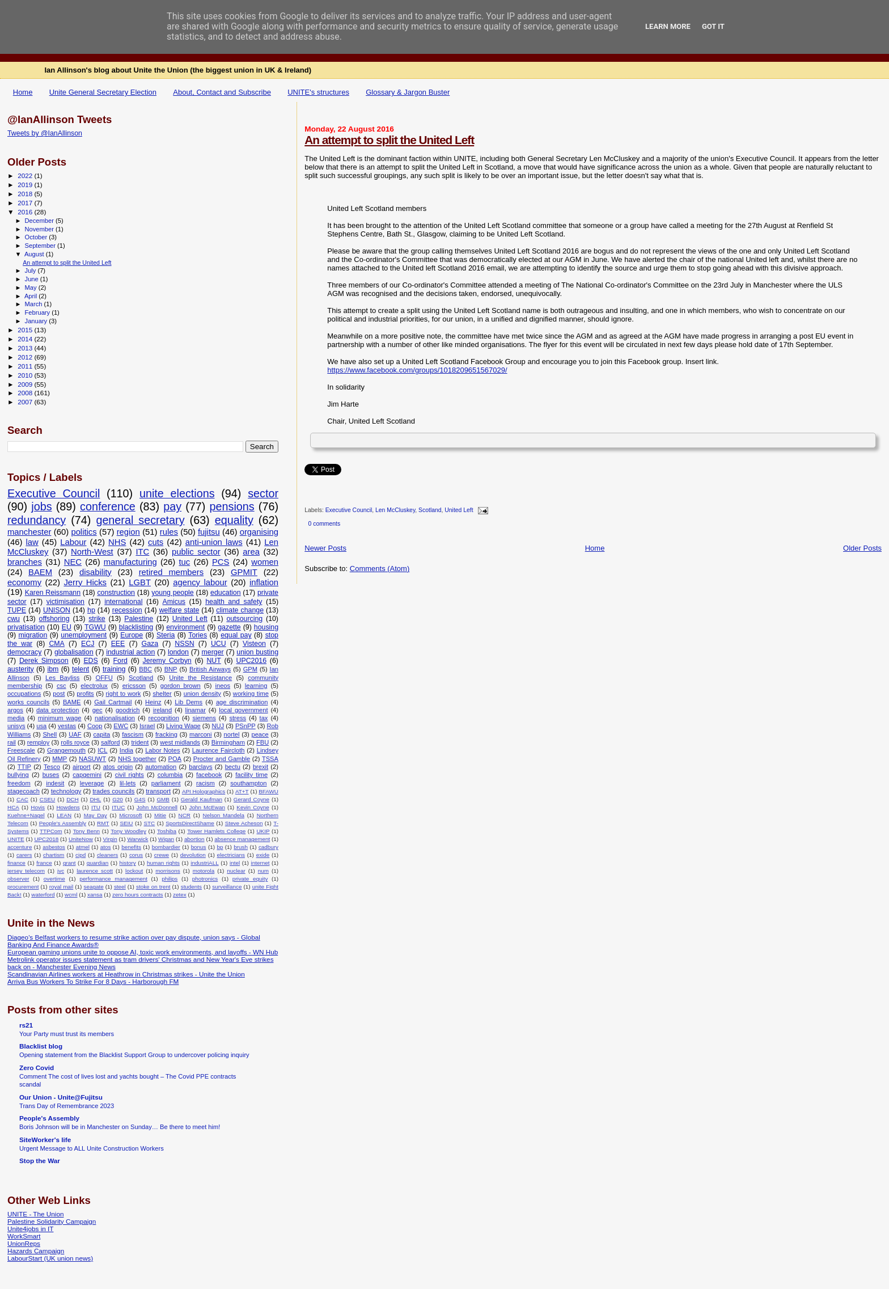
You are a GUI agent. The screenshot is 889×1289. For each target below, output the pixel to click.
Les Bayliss (62, 677)
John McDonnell (157, 807)
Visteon (254, 644)
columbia (170, 774)
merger (213, 652)
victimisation (65, 602)
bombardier (166, 847)
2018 (26, 193)
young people (172, 593)
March (34, 304)
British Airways (210, 669)
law (32, 542)
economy (24, 582)
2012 (26, 357)
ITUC (118, 807)
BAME (72, 702)
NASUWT (92, 758)
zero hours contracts (137, 894)
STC (149, 823)
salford (110, 742)
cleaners (107, 855)
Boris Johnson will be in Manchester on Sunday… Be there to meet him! (119, 1126)
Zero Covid (36, 1067)
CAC (22, 799)
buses (51, 774)
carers (24, 855)
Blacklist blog (40, 1046)
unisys (16, 725)
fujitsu (209, 531)
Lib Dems (188, 702)
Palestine (138, 619)
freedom (19, 783)
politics (83, 531)
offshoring (54, 619)
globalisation (74, 652)
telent (80, 669)
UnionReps (23, 1243)
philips (169, 879)
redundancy (36, 520)
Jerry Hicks (85, 582)
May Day (95, 815)
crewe (161, 855)
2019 (26, 184)
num (263, 871)
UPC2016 (251, 661)
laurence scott (95, 871)
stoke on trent (153, 887)
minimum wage (60, 718)
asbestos (54, 847)
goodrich (128, 710)
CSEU (47, 799)
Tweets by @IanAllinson (44, 133)
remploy (38, 742)
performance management (113, 879)
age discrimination (242, 702)
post (59, 693)
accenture (19, 847)
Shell (50, 734)
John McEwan (207, 807)
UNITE (15, 839)
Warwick (137, 839)
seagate (93, 887)
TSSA (270, 758)
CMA (56, 644)
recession (127, 610)
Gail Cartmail (113, 702)
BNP (170, 669)
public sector (196, 551)
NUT (213, 661)
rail (11, 742)
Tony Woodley (128, 831)
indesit (55, 783)
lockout (134, 871)
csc (61, 685)
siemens (203, 718)
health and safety (233, 602)
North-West (92, 551)
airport (82, 766)
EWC (120, 725)
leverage (92, 783)
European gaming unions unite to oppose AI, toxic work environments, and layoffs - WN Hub (142, 952)
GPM (250, 669)
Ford (120, 661)
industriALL (204, 863)
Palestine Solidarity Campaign (51, 1221)
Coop (95, 725)
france (44, 863)
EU (66, 627)
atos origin (118, 766)
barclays (200, 766)
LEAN (64, 815)
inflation (263, 582)
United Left (458, 511)
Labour (73, 542)
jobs (41, 506)
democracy (24, 652)
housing (266, 627)
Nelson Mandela (223, 815)
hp (91, 610)
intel (235, 863)
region (128, 531)
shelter (162, 693)
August (35, 254)
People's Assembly (62, 823)
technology (66, 791)
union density (202, 693)
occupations (24, 693)
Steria (165, 635)
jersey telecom (26, 871)
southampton (248, 783)
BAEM (40, 572)
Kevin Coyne (252, 807)
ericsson (134, 685)
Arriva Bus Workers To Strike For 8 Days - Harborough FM (93, 981)
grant (69, 863)
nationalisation (115, 718)
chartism (53, 855)
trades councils (113, 791)
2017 (26, 202)
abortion (194, 839)
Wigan (166, 839)
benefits (131, 847)
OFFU (104, 677)
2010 (26, 375)
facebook (209, 774)
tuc (184, 562)
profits (85, 693)
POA (174, 758)
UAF (75, 734)
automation (160, 766)
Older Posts (862, 548)
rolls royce (75, 742)
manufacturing (130, 562)
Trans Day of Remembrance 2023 (66, 1105)
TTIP (24, 766)
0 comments (324, 524)
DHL (95, 799)
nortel (232, 734)
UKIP (262, 831)
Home (23, 92)
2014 (26, 339)
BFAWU (268, 791)
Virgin (110, 839)
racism (205, 783)
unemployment (84, 635)
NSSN (184, 644)
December (40, 220)
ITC (142, 551)
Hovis (38, 807)
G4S (140, 799)
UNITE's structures (318, 92)
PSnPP (245, 725)
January (37, 321)
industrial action (130, 652)
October (37, 237)
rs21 (26, 1025)
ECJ (87, 644)
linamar (195, 710)
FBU (262, 742)
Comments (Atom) (379, 568)
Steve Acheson (244, 823)
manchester (29, 531)
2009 (26, 384)
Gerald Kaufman (201, 799)
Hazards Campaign (35, 1250)
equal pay (236, 635)
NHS (117, 542)
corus (136, 855)
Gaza (150, 644)
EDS (90, 661)
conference (108, 506)
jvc (60, 871)
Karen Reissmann (53, 593)
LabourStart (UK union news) (50, 1258)
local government (243, 710)
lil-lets (128, 783)
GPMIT (244, 572)
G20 (117, 799)
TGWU (95, 627)
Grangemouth (66, 750)
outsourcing (244, 619)
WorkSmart (23, 1236)
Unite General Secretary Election (102, 92)
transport (158, 791)
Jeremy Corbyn (167, 661)
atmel (83, 847)
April (31, 296)
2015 (26, 329)
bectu (232, 766)
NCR (184, 815)
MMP (59, 758)
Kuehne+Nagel (26, 815)
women (264, 562)
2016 (26, 211)
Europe (131, 635)
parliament (166, 783)
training (114, 669)
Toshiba (166, 831)
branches (24, 562)
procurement (23, 887)
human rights (163, 863)
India (126, 750)
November (40, 229)
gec (97, 710)
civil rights (129, 774)
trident (140, 742)
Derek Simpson (44, 661)
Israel (147, 725)
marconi (200, 734)
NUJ (218, 725)
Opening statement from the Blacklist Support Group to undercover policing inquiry (134, 1054)
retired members (171, 572)
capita (102, 734)
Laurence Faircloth (218, 750)
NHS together (137, 758)
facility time (251, 774)
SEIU (126, 823)
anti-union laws (214, 542)
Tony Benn (86, 831)
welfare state (179, 610)
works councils (28, 702)
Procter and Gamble (221, 758)
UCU (218, 644)
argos (15, 710)
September (41, 245)
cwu (13, 619)
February (38, 312)
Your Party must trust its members (66, 1033)
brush (241, 847)
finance (16, 863)
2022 (26, 175)
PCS (220, 562)
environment (185, 627)
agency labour (200, 582)
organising (259, 531)
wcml (71, 894)
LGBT (140, 582)
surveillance (227, 887)
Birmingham (228, 742)
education (225, 593)
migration (33, 635)
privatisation (26, 627)
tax (264, 718)
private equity (250, 879)
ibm (52, 669)
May (32, 287)
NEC (73, 562)
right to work (123, 693)
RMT (103, 823)
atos (105, 847)
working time (251, 693)
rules (169, 531)
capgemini (87, 774)
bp (220, 847)
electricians (231, 855)
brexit (260, 766)
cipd (80, 855)
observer (18, 879)
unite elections (177, 493)
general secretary (140, 520)
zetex (180, 894)
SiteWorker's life (45, 1139)
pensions (232, 506)
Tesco (52, 766)
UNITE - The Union (35, 1214)
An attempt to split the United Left (389, 139)
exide (263, 855)
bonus (198, 847)
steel (120, 887)
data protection (57, 710)
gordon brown (180, 685)
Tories (197, 635)
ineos (222, 685)
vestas (67, 725)
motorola (203, 871)
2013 (26, 348)
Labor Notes (162, 750)
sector (263, 493)
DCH (72, 799)
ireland (162, 710)
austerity (20, 669)
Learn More (668, 26)
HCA (13, 807)
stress (237, 718)
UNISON (56, 610)
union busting (257, 652)
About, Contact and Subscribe (222, 92)
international (123, 602)
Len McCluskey (395, 511)
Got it (713, 26)
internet (260, 863)
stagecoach (23, 791)
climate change (240, 610)
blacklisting (136, 627)
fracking (166, 734)
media (15, 718)
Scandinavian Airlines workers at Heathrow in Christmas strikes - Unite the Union (126, 974)
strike (96, 619)
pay (172, 506)
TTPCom (51, 831)
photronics (205, 879)
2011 (26, 366)
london (178, 652)
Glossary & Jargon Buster (408, 92)
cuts (155, 542)
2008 (26, 392)
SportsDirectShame (190, 823)
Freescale (21, 750)
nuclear (236, 871)
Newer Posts (325, 548)
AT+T (242, 791)
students (191, 887)
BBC (145, 669)
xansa (94, 894)
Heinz (153, 702)
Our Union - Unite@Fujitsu (61, 1097)
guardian (97, 863)
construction (116, 593)
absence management (242, 839)
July (31, 270)
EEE (118, 644)
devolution (193, 855)
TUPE (16, 610)
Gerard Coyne (251, 799)
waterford (42, 894)
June (32, 279)
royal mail (61, 887)
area (251, 551)
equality (234, 520)
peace (259, 734)
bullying (18, 774)
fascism (132, 734)
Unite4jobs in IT (30, 1228)
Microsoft (130, 815)
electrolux (94, 685)
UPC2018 (46, 839)
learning (256, 685)
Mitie (160, 815)
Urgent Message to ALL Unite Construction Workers (91, 1148)
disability (95, 572)
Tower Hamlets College (216, 831)
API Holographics (203, 791)
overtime (54, 879)
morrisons (167, 871)
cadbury (268, 847)
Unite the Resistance (200, 677)
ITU (95, 807)
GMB (163, 799)
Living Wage (183, 725)
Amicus (174, 602)
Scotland (429, 511)
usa (41, 725)
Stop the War (39, 1160)
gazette (229, 627)
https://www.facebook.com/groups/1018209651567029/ (417, 370)
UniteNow (81, 839)
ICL (102, 750)
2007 (26, 401)
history (128, 863)
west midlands (180, 742)
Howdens (67, 807)
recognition (164, 718)
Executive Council (348, 511)
